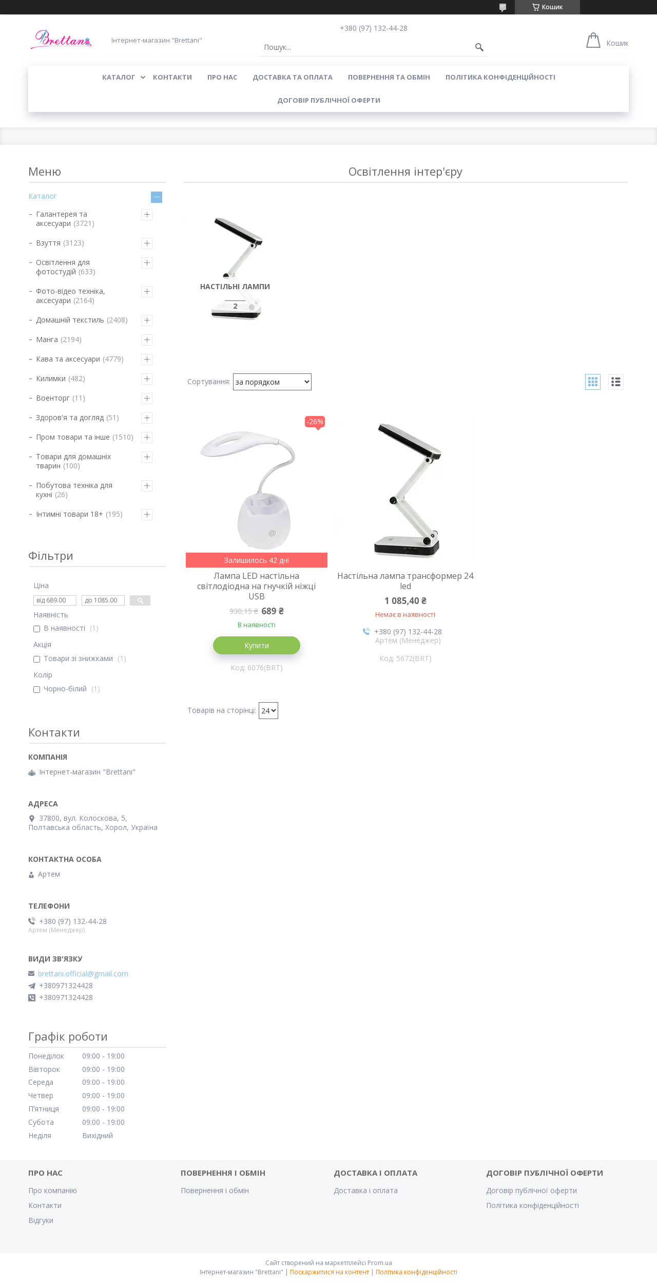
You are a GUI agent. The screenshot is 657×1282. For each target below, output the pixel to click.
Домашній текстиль (70, 320)
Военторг (53, 398)
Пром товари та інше (73, 437)
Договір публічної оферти (328, 100)
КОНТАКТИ (172, 77)
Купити (256, 645)
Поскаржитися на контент (329, 1272)
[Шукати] (479, 47)
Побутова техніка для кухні (74, 489)
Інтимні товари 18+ (69, 514)
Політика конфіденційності (500, 77)
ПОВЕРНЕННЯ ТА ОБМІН (389, 77)
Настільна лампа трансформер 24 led (405, 581)
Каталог (42, 196)
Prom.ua (380, 1262)
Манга (47, 339)
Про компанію (52, 1190)
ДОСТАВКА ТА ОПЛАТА (293, 77)
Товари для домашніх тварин (73, 460)
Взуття (48, 243)
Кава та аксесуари (68, 359)
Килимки (51, 378)
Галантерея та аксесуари (61, 218)
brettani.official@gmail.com (83, 973)
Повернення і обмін (215, 1190)
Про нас (222, 77)
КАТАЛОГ (119, 77)
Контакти (45, 1205)
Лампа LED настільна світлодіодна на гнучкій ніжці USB (256, 586)
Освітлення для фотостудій (63, 266)
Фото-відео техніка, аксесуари (70, 295)
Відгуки (40, 1220)
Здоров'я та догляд (70, 417)
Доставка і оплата (366, 1190)
